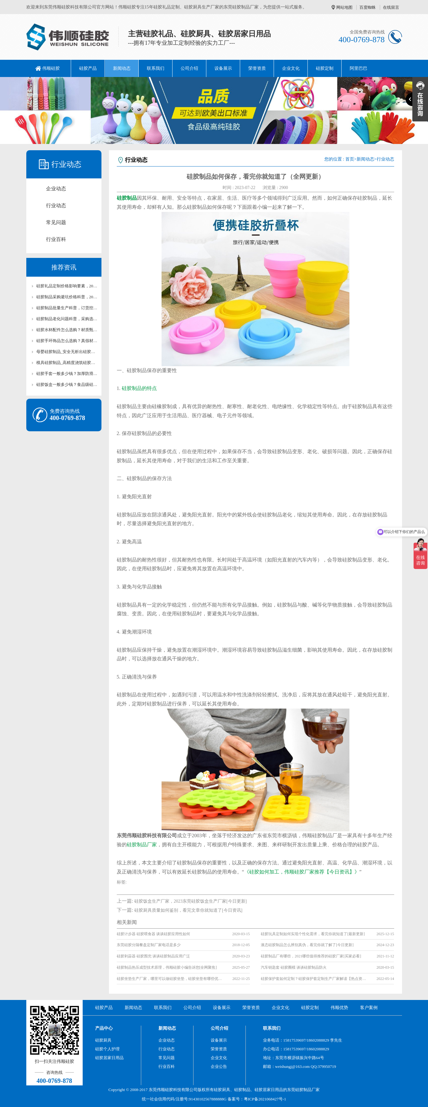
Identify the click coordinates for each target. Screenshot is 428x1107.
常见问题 (56, 222)
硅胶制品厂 (305, 1089)
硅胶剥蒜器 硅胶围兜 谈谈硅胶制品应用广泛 (153, 956)
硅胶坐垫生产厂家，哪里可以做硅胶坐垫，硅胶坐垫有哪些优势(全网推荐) (170, 978)
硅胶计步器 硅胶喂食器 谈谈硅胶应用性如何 (153, 934)
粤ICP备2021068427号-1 (265, 1099)
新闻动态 (122, 68)
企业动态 (56, 188)
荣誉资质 (257, 68)
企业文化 (291, 68)
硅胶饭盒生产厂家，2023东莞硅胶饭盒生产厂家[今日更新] (190, 901)
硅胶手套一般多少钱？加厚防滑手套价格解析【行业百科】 (67, 373)
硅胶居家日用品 (109, 1057)
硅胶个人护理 (107, 1049)
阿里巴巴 (358, 68)
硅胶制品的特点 (139, 388)
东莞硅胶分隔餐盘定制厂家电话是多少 (149, 945)
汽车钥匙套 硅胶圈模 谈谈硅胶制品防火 (294, 967)
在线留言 (391, 7)
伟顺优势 (339, 1007)
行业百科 (56, 239)
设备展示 (223, 68)
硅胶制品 (242, 1089)
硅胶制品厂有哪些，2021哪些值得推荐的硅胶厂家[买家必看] (311, 956)
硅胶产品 (88, 68)
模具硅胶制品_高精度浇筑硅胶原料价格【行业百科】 (67, 362)
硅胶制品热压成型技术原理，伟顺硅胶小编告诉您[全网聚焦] (167, 967)
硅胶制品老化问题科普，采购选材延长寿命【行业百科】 (67, 318)
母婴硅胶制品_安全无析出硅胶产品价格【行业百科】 (67, 351)
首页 (349, 159)
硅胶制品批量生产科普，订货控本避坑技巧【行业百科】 (67, 307)
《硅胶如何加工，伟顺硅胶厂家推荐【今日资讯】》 (301, 871)
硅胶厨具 (103, 1040)
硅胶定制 (324, 68)
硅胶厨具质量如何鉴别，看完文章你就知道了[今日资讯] (188, 910)
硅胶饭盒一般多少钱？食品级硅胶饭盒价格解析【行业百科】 (67, 384)
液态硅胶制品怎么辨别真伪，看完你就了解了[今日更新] (307, 945)
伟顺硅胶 (51, 68)
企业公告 (219, 1066)
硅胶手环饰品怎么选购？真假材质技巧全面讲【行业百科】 (67, 340)
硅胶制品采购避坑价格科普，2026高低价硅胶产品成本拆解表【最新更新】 (67, 297)
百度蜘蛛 (367, 7)
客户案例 (369, 1007)
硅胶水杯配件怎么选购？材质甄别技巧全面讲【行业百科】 (67, 329)
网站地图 (344, 7)
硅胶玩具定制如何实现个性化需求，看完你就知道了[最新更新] (313, 934)
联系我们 (155, 68)
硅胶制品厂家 (142, 844)
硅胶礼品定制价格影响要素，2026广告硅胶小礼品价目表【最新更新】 (67, 286)
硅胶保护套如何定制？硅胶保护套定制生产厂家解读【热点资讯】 (314, 978)
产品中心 (104, 1028)
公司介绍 (189, 68)
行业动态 (56, 205)
